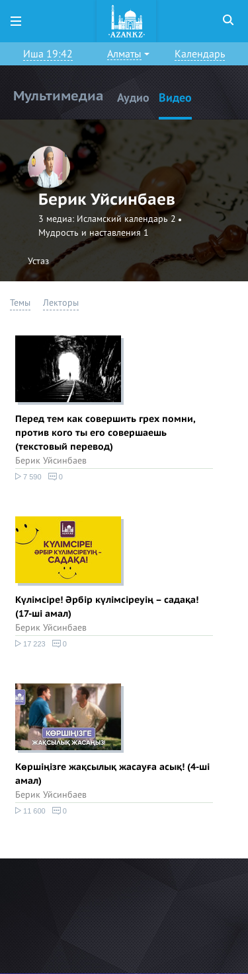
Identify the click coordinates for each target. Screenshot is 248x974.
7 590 (28, 477)
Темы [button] (20, 302)
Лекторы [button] (61, 302)
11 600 (30, 811)
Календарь (200, 54)
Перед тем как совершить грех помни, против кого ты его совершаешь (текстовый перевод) (104, 432)
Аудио (133, 98)
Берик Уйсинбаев (51, 460)
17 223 (30, 644)
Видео (175, 98)
